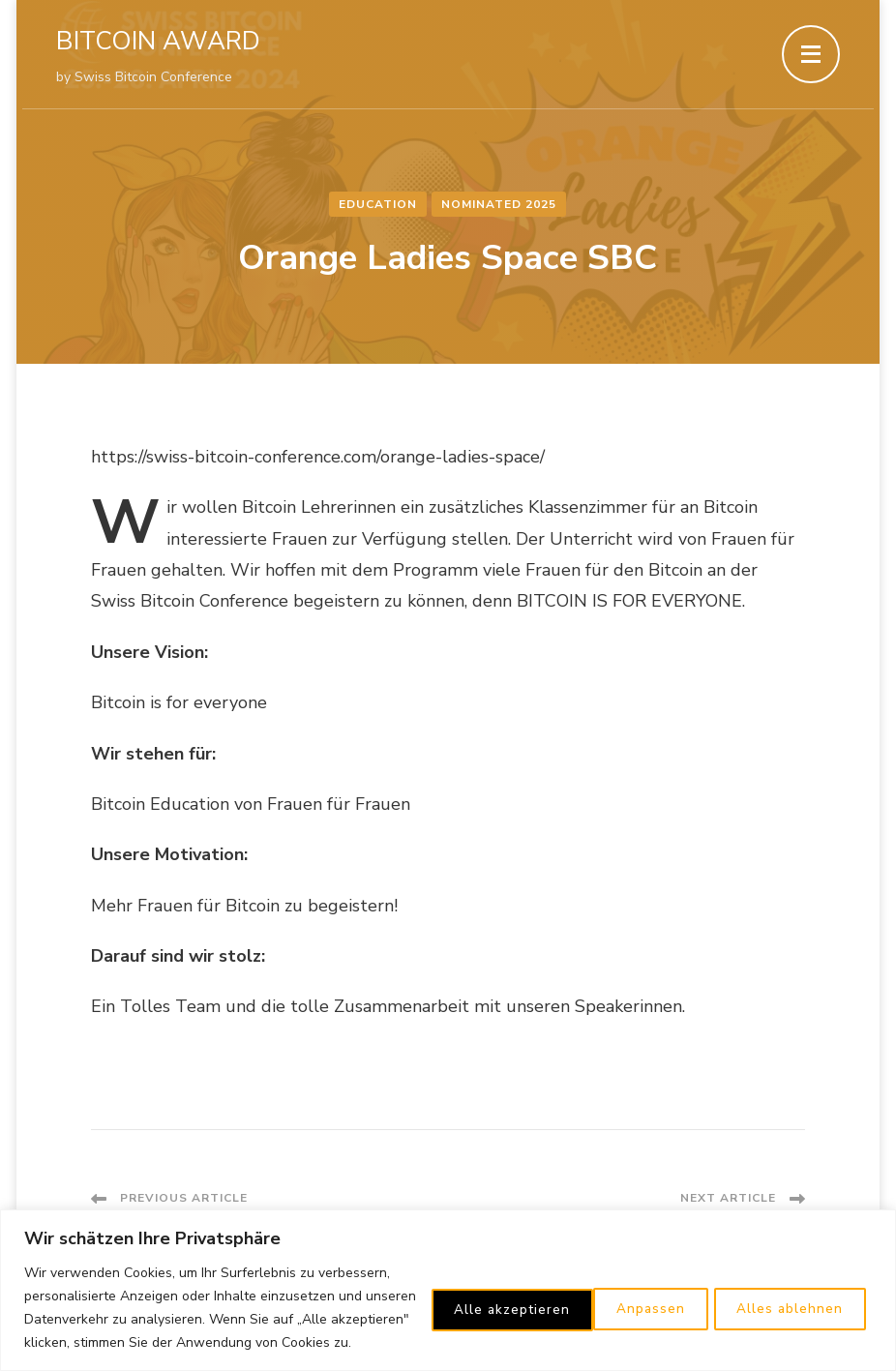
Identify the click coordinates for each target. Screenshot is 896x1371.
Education (379, 204)
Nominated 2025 (499, 204)
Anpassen (459, 1296)
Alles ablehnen (610, 1296)
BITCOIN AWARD (158, 41)
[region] (448, 1278)
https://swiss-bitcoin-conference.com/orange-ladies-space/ (318, 456)
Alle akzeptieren (786, 1296)
